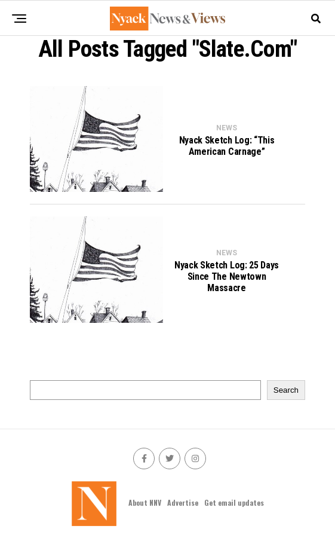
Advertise (182, 502)
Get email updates (234, 502)
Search (286, 390)
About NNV (144, 502)
